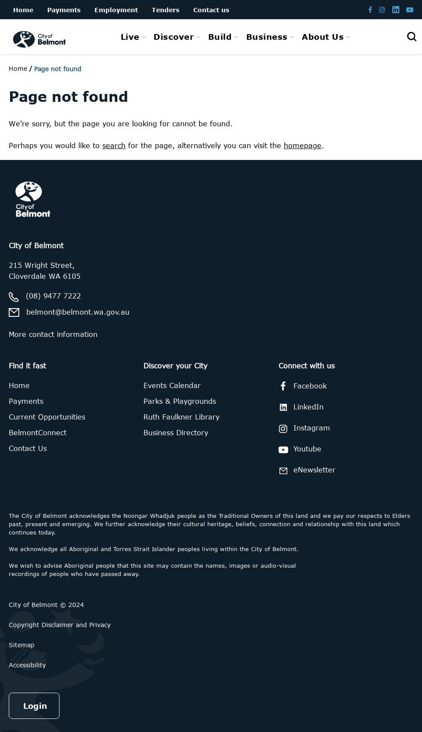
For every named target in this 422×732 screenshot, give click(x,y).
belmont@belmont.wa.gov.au (77, 312)
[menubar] (235, 37)
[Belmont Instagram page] (382, 9)
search (114, 145)
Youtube (298, 449)
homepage (302, 145)
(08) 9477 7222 (53, 296)
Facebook (301, 386)
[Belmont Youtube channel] (409, 9)
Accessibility (27, 665)
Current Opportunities (47, 417)
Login (35, 706)
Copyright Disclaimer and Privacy (60, 624)
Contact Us (28, 448)
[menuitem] (134, 37)
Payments (26, 401)
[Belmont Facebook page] (370, 9)
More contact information (53, 334)
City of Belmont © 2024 (46, 604)
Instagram (303, 429)
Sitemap (22, 645)
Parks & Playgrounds (179, 401)
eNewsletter (305, 470)
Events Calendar (172, 385)
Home (18, 68)
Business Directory (175, 433)
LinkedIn (300, 407)
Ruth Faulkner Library (181, 417)
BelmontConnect (37, 433)
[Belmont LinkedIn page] (395, 9)
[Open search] (411, 36)
